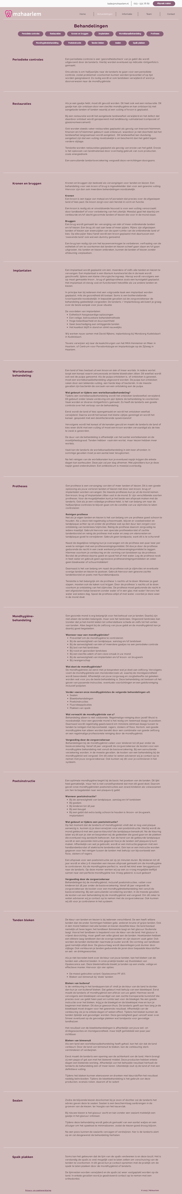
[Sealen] (118, 43)
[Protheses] (155, 33)
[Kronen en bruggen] (79, 33)
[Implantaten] (103, 33)
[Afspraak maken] (164, 3)
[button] (127, 14)
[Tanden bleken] (98, 43)
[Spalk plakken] (138, 43)
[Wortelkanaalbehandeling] (130, 33)
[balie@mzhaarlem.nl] (118, 3)
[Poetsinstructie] (74, 43)
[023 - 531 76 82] (141, 3)
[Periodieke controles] (30, 33)
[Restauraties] (55, 33)
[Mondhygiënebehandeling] (47, 43)
